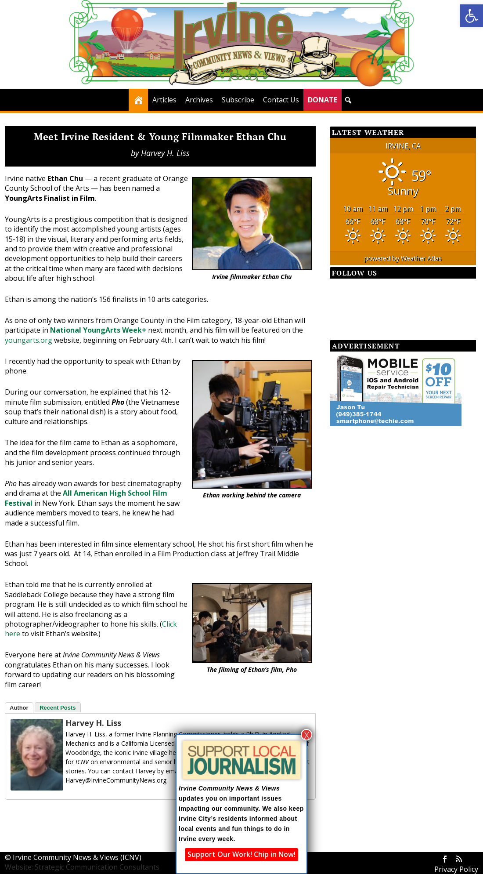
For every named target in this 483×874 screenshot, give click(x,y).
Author (19, 707)
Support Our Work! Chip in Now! (241, 854)
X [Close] (307, 734)
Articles (164, 100)
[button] (471, 15)
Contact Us (281, 100)
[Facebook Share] (27, 815)
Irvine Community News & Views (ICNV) (77, 857)
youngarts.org (28, 340)
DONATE (322, 100)
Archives (199, 100)
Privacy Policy (456, 869)
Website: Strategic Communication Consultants (82, 867)
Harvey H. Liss (165, 153)
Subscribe (238, 100)
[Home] (138, 100)
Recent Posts (58, 707)
